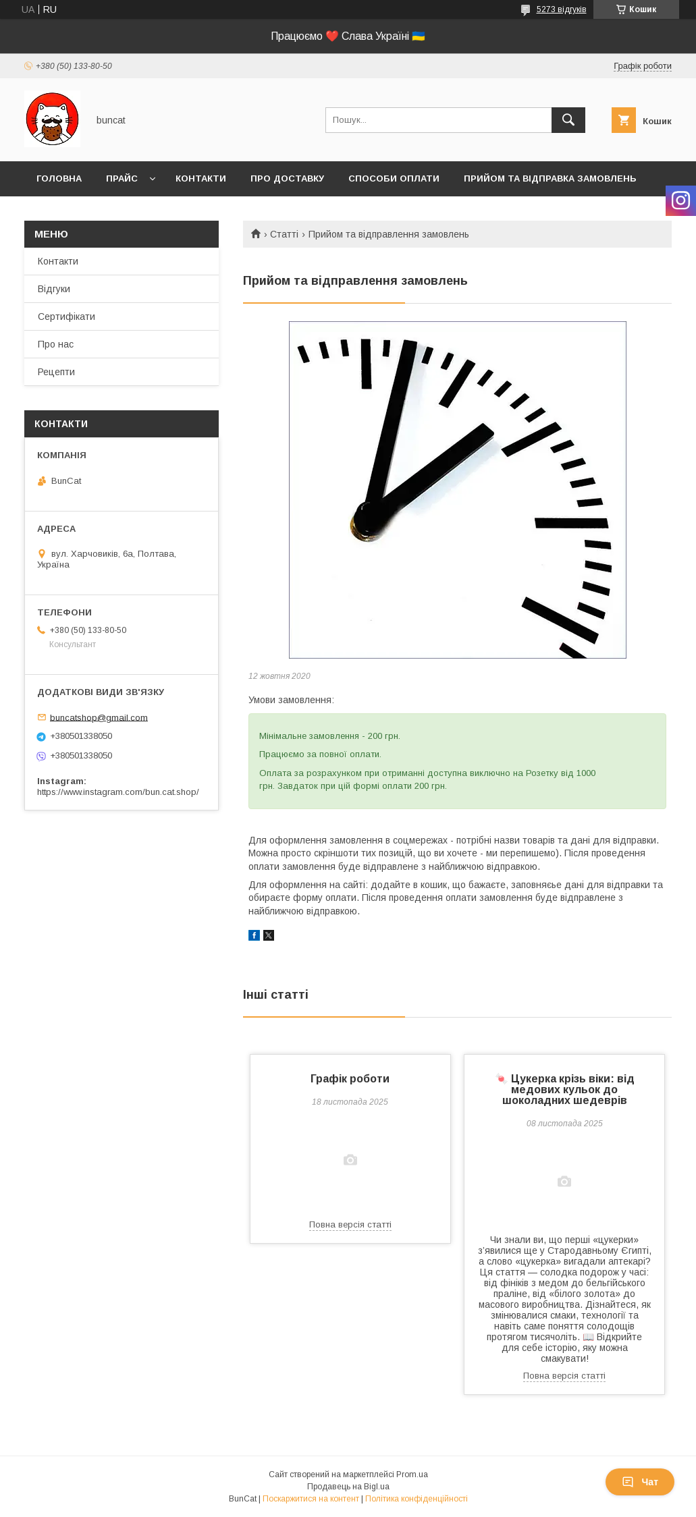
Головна (59, 178)
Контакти (201, 178)
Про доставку (287, 178)
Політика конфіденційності (416, 1499)
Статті (284, 234)
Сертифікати (66, 316)
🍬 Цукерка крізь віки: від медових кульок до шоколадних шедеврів (565, 1089)
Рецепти (56, 371)
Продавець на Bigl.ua (348, 1486)
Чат (640, 1482)
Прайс (122, 178)
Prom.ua (412, 1474)
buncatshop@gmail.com (99, 717)
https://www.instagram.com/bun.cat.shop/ (118, 792)
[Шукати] (568, 120)
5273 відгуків (562, 9)
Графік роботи (350, 1078)
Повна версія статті (350, 1224)
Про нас (56, 344)
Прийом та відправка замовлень (550, 178)
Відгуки (54, 288)
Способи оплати (393, 178)
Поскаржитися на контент (311, 1499)
